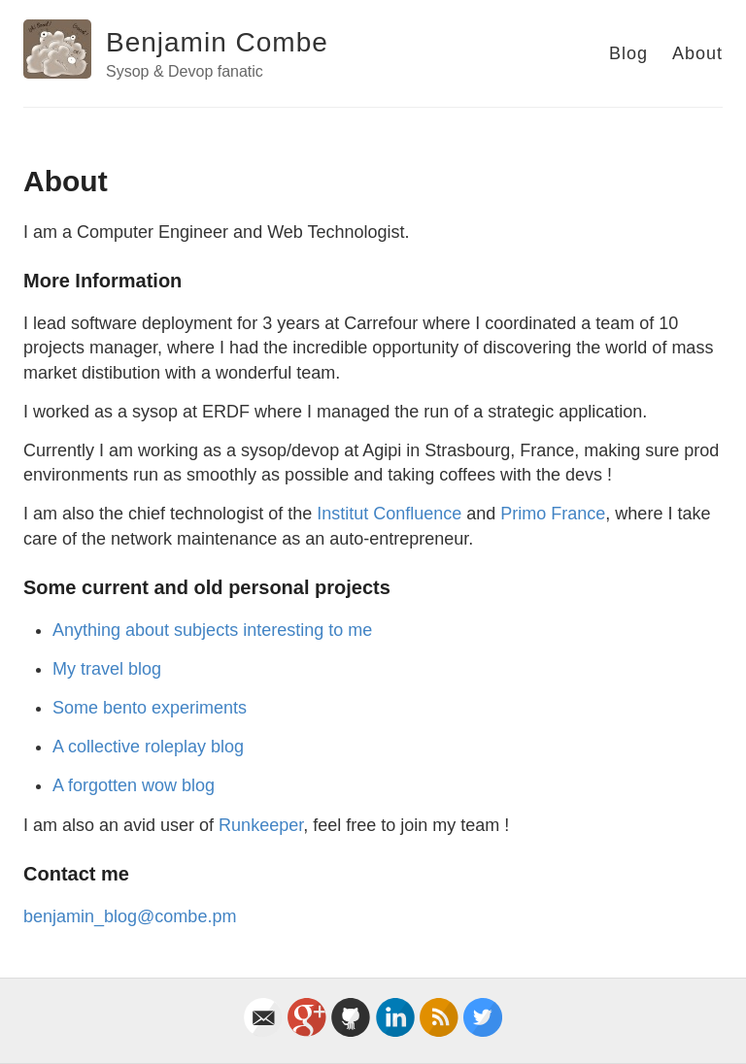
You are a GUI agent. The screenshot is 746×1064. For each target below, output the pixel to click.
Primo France (552, 513)
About (697, 53)
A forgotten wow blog (133, 785)
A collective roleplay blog (148, 746)
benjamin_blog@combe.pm (129, 916)
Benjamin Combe (217, 42)
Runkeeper (261, 825)
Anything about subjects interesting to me (212, 630)
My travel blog (106, 669)
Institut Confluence (389, 513)
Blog (628, 53)
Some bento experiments (149, 707)
